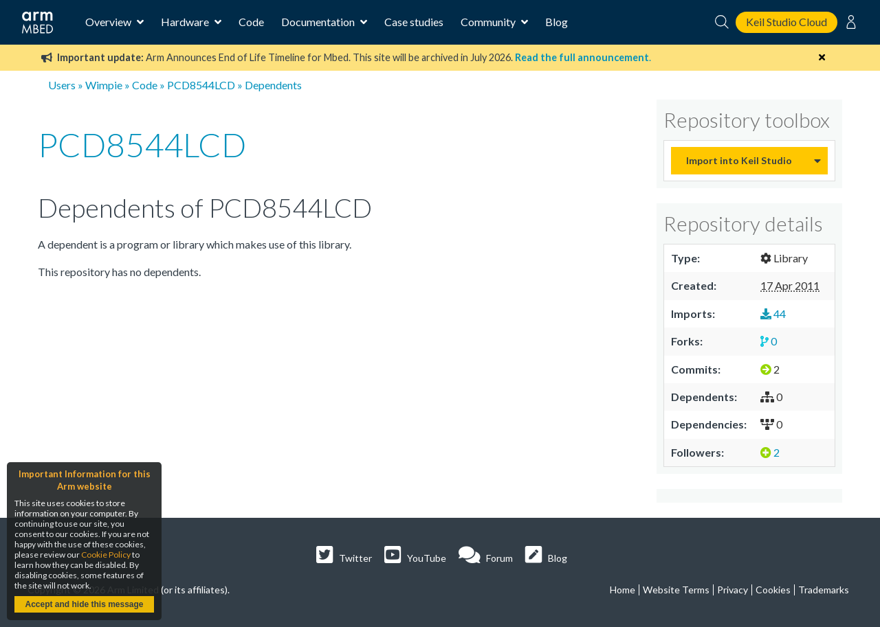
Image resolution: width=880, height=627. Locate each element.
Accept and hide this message (84, 604)
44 (773, 313)
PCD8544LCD (201, 84)
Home (622, 589)
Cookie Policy (106, 554)
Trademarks (823, 589)
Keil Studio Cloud (786, 21)
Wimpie (103, 84)
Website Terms (676, 589)
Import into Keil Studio (739, 160)
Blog (556, 21)
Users (62, 84)
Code (251, 21)
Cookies (773, 589)
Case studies (413, 21)
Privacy (732, 589)
